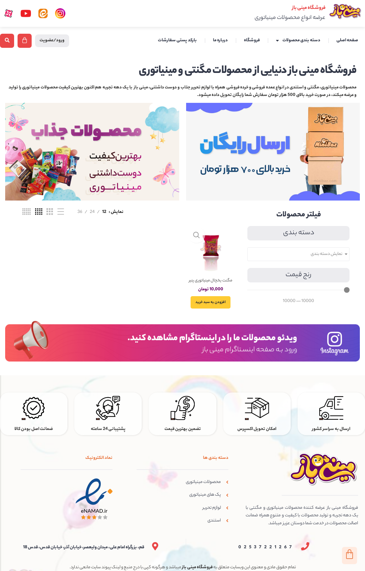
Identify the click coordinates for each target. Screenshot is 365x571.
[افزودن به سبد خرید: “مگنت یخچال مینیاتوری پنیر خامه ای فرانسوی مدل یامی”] (213, 304)
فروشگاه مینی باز (300, 7)
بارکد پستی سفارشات (177, 40)
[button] (7, 41)
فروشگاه (252, 40)
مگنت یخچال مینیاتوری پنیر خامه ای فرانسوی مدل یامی (212, 286)
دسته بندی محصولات (298, 41)
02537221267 (266, 543)
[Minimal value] (298, 290)
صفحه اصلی (347, 40)
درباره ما (220, 40)
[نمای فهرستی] (60, 212)
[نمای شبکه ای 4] (38, 212)
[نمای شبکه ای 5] (26, 212)
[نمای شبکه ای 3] (49, 212)
